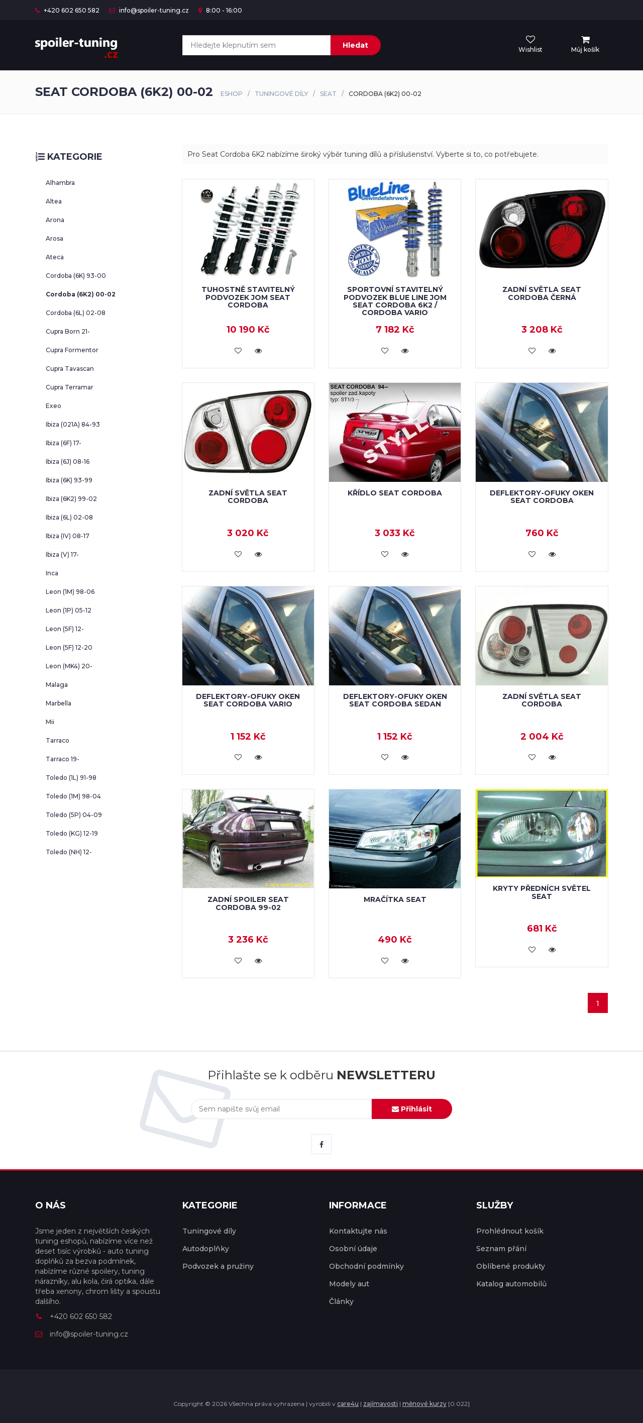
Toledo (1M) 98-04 (73, 796)
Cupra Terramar (69, 387)
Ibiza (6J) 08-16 (67, 461)
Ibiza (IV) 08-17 (67, 536)
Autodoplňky (205, 1248)
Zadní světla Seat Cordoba (247, 496)
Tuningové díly (281, 93)
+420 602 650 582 (67, 10)
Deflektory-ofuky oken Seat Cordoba (542, 496)
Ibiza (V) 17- (62, 554)
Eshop (232, 93)
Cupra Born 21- (68, 331)
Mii (50, 722)
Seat (328, 93)
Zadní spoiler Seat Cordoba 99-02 (248, 903)
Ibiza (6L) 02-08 (69, 517)
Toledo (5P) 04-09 (74, 815)
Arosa (54, 238)
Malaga (57, 684)
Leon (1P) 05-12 (68, 610)
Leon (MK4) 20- (69, 666)
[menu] (585, 44)
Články (341, 1301)
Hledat (355, 45)
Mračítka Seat (395, 899)
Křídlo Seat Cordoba (395, 492)
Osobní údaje (353, 1248)
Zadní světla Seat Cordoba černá (541, 293)
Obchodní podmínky (366, 1266)
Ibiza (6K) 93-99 (69, 480)
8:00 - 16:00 (220, 10)
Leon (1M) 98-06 (70, 591)
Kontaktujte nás (358, 1231)
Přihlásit (412, 1108)
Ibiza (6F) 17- (63, 443)
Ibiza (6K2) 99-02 (71, 498)
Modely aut (349, 1283)
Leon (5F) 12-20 (69, 647)
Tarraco (57, 740)
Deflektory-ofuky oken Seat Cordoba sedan (395, 700)
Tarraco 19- (62, 759)
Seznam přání (501, 1248)
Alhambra (60, 182)
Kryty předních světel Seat (542, 892)
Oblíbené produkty (510, 1266)
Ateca (55, 257)
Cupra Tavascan (70, 368)
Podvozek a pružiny (218, 1266)
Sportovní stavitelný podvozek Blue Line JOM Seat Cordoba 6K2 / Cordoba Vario (395, 301)
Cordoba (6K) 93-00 (76, 275)
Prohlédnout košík (510, 1231)
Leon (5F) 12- (65, 629)
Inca (52, 573)
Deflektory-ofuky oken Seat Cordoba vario (248, 700)
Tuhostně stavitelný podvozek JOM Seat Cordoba (248, 297)
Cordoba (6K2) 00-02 (81, 294)
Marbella (58, 703)
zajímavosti (380, 1403)
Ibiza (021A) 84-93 (73, 424)
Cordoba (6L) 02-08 (75, 313)
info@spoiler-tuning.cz (149, 10)
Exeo (53, 406)
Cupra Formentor (72, 350)
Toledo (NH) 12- (69, 852)
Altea (54, 201)
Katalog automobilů (511, 1283)
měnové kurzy (424, 1403)
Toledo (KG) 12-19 (72, 833)
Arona (55, 220)
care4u (348, 1403)
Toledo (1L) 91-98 (71, 777)
